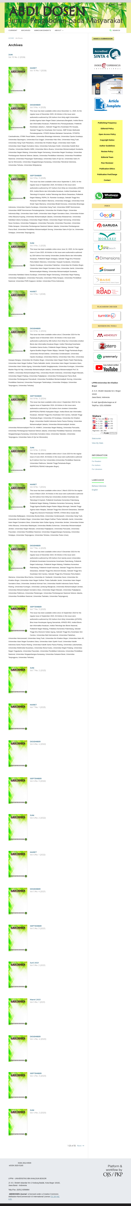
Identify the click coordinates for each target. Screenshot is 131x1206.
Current (12, 30)
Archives (25, 30)
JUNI (10, 55)
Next (79, 1146)
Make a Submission (103, 39)
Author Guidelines (107, 146)
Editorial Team (107, 157)
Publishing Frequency (107, 123)
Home (11, 38)
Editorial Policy (107, 129)
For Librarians (97, 469)
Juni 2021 (34, 963)
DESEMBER (35, 105)
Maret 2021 (35, 999)
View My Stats (97, 443)
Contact (107, 180)
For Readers (96, 461)
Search (116, 30)
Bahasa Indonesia (99, 486)
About (58, 30)
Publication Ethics (107, 169)
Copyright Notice (107, 140)
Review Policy (107, 151)
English (95, 490)
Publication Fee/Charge (107, 174)
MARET (33, 68)
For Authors (96, 465)
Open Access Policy (107, 134)
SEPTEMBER (36, 175)
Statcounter (96, 438)
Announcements (42, 30)
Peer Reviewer (107, 163)
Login (120, 4)
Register (110, 4)
